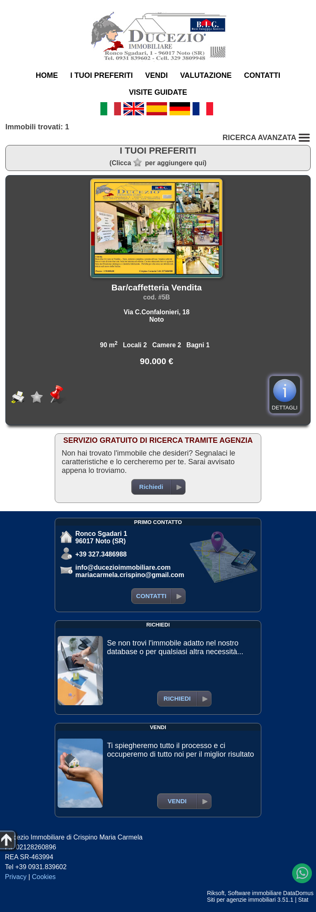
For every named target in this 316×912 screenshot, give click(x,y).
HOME (47, 75)
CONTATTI (262, 75)
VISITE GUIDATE (158, 92)
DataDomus (298, 893)
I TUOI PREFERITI (101, 75)
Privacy (15, 876)
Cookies (44, 876)
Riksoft (216, 893)
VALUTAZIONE (206, 75)
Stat (303, 899)
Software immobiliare (254, 893)
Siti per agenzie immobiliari (241, 899)
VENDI (156, 75)
